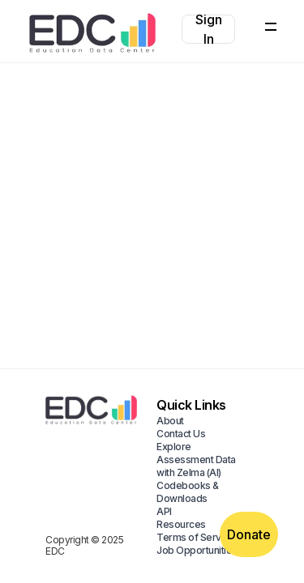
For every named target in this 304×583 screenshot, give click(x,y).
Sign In (208, 29)
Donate (249, 534)
